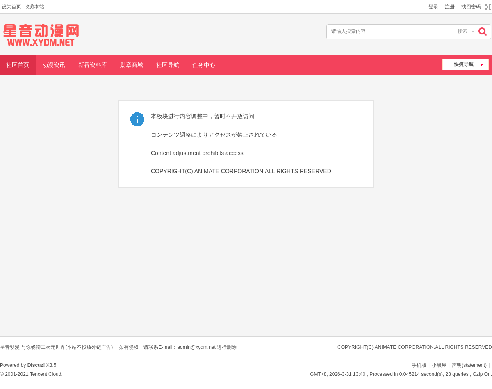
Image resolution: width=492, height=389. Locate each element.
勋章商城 (131, 65)
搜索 (462, 31)
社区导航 (167, 65)
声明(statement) (469, 365)
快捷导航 (464, 64)
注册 (450, 6)
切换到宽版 (487, 7)
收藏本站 (34, 6)
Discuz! (36, 365)
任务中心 (203, 65)
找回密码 (471, 6)
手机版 (419, 365)
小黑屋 (439, 365)
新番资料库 (92, 65)
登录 (433, 6)
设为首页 (11, 6)
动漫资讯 (53, 65)
